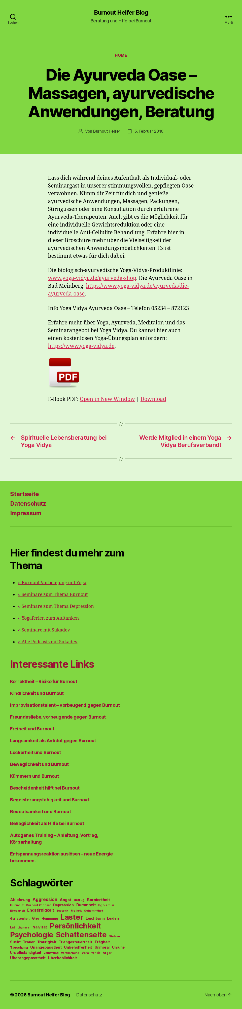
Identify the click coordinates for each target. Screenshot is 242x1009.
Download (153, 399)
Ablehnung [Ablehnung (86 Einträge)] (20, 900)
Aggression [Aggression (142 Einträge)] (44, 899)
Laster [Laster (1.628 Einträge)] (71, 917)
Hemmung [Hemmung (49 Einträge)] (50, 918)
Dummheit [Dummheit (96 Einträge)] (86, 905)
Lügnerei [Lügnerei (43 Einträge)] (23, 927)
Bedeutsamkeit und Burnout (40, 811)
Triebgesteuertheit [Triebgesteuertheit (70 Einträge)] (75, 942)
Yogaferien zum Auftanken (48, 618)
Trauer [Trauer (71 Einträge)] (28, 942)
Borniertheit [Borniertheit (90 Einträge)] (98, 899)
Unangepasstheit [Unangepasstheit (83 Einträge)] (45, 947)
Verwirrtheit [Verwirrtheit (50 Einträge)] (91, 953)
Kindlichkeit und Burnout (37, 693)
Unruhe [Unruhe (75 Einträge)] (118, 947)
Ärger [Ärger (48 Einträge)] (107, 953)
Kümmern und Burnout (34, 776)
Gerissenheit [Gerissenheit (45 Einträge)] (19, 918)
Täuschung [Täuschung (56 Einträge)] (19, 947)
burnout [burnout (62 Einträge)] (17, 905)
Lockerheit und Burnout (35, 752)
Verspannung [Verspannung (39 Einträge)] (70, 953)
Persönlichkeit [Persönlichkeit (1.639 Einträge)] (75, 925)
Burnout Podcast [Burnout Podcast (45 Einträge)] (38, 905)
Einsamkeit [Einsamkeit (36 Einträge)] (17, 910)
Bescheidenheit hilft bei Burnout (44, 788)
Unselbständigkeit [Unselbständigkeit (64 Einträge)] (25, 953)
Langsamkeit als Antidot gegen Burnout (53, 740)
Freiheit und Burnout (32, 728)
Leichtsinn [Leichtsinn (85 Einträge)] (95, 918)
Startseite (24, 494)
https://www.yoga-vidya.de (81, 346)
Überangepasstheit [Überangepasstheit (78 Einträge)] (27, 958)
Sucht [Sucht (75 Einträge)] (15, 942)
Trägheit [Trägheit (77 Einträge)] (102, 942)
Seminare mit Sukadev (44, 630)
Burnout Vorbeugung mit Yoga (52, 583)
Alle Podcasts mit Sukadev (47, 642)
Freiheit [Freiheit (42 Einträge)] (76, 910)
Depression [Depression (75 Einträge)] (63, 905)
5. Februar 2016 (148, 131)
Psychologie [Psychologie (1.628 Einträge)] (31, 934)
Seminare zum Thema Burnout (53, 594)
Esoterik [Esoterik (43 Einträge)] (62, 910)
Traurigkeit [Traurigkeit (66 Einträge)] (46, 942)
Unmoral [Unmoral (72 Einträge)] (102, 947)
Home (121, 55)
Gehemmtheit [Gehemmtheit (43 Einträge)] (93, 910)
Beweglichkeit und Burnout (39, 764)
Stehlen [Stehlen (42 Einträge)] (114, 936)
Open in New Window (107, 399)
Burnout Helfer (106, 131)
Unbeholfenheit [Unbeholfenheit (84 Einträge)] (78, 947)
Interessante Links (52, 664)
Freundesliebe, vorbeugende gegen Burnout (58, 717)
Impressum (25, 513)
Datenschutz (28, 503)
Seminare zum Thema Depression (56, 606)
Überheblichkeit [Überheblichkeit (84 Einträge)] (62, 958)
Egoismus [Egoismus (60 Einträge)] (106, 905)
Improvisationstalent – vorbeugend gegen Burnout (65, 705)
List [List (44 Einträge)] (12, 927)
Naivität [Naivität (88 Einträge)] (39, 927)
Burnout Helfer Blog (121, 13)
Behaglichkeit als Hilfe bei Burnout (47, 823)
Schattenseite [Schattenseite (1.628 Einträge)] (81, 934)
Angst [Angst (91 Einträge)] (65, 899)
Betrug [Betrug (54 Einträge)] (79, 900)
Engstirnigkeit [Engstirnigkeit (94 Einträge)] (40, 910)
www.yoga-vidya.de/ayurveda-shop (92, 278)
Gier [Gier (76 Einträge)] (35, 918)
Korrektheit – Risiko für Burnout (43, 681)
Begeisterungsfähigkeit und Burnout (49, 799)
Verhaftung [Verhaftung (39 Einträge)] (51, 953)
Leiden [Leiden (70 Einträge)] (113, 918)
